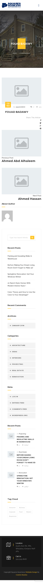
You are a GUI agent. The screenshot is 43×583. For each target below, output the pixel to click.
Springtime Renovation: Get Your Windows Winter (21, 275)
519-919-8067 (21, 559)
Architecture (18, 345)
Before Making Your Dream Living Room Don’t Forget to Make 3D (21, 266)
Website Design (31, 572)
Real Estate (18, 370)
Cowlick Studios (21, 575)
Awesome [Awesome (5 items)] (12, 507)
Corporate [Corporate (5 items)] (12, 512)
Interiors (16, 358)
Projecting (17, 364)
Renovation (18, 377)
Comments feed (19, 409)
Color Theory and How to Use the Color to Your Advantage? (21, 293)
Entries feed (18, 403)
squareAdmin (20, 107)
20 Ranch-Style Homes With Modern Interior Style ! (19, 284)
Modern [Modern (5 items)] (28, 512)
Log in (15, 396)
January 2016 (18, 325)
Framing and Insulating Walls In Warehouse (20, 257)
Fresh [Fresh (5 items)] (20, 512)
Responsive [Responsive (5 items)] (12, 516)
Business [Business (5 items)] (22, 507)
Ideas (14, 352)
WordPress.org (20, 415)
